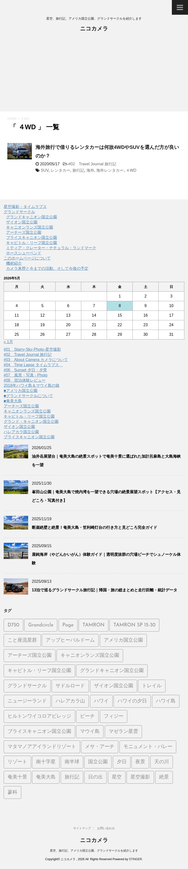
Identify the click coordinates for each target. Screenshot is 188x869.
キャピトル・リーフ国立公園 (31, 243)
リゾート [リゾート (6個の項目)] (17, 762)
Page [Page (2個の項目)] (68, 625)
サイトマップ (82, 828)
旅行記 (78, 170)
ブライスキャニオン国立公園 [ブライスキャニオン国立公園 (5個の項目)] (39, 731)
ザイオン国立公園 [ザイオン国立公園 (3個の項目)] (113, 686)
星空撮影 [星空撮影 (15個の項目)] (140, 777)
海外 (90, 170)
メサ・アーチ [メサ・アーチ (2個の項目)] (99, 746)
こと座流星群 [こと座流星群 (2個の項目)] (22, 640)
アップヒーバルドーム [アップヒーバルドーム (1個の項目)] (70, 640)
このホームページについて (27, 258)
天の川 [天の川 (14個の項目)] (161, 762)
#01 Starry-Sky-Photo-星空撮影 (32, 349)
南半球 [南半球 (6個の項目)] (72, 762)
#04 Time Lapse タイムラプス (33, 365)
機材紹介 (14, 263)
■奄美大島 (13, 401)
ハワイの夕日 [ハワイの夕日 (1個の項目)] (132, 701)
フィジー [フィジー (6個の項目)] (113, 716)
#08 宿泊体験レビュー (25, 380)
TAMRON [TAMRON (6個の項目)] (93, 625)
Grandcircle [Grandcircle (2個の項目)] (40, 625)
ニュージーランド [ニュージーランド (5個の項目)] (27, 701)
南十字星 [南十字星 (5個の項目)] (46, 762)
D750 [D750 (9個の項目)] (13, 625)
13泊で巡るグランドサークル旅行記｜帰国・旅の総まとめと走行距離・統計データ (104, 590)
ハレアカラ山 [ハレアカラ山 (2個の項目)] (70, 701)
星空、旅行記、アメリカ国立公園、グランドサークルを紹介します (94, 850)
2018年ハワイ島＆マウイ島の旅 (31, 385)
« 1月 (8, 342)
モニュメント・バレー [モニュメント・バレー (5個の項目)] (147, 746)
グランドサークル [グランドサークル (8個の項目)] (27, 686)
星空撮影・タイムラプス (25, 207)
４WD (131, 170)
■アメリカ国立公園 (20, 391)
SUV (44, 170)
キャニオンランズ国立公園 (29, 227)
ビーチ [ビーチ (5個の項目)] (87, 716)
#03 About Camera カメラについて (36, 360)
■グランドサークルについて (28, 396)
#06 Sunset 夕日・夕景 (25, 370)
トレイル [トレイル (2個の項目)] (152, 686)
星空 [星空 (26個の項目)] (117, 777)
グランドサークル (19, 212)
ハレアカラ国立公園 (21, 432)
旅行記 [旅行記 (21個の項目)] (72, 777)
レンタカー (60, 170)
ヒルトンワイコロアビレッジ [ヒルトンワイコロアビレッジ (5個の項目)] (39, 716)
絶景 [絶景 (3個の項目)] (164, 777)
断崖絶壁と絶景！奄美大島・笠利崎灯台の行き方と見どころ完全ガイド (94, 527)
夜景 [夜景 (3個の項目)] (140, 762)
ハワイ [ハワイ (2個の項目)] (101, 701)
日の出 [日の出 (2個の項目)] (95, 777)
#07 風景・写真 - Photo (25, 375)
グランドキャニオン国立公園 (31, 217)
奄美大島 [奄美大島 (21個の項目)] (46, 777)
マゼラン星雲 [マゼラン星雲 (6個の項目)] (123, 731)
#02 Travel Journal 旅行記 (92, 164)
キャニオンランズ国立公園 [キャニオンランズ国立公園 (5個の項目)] (89, 655)
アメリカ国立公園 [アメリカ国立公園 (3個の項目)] (123, 640)
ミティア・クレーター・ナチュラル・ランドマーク (51, 248)
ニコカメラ (94, 29)
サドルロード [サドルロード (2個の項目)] (70, 686)
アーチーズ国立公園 (23, 232)
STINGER (135, 859)
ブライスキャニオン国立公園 (31, 237)
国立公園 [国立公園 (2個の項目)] (98, 762)
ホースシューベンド (23, 253)
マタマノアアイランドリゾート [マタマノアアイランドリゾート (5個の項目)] (42, 746)
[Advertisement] (94, 74)
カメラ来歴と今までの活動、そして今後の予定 (47, 268)
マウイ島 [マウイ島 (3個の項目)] (90, 731)
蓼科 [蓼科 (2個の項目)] (12, 792)
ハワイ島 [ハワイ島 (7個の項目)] (166, 701)
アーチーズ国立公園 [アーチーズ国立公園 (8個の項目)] (30, 655)
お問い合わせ (106, 828)
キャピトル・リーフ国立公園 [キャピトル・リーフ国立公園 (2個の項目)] (39, 670)
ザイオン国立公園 (21, 222)
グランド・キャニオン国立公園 (31, 421)
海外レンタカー (110, 170)
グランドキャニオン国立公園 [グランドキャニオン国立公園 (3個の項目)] (112, 670)
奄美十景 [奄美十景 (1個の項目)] (17, 777)
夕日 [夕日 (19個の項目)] (122, 762)
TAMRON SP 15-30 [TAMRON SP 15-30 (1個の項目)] (134, 625)
